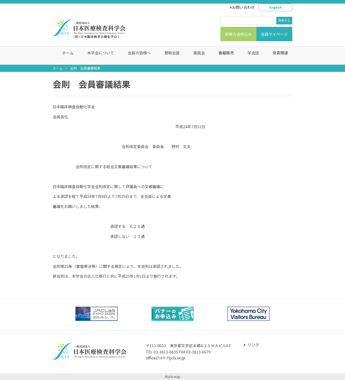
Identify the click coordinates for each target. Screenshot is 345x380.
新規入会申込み (238, 34)
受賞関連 (278, 55)
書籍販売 (223, 55)
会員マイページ (274, 34)
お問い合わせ (243, 7)
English (276, 7)
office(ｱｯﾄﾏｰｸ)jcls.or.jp (165, 358)
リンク (251, 344)
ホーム (65, 55)
